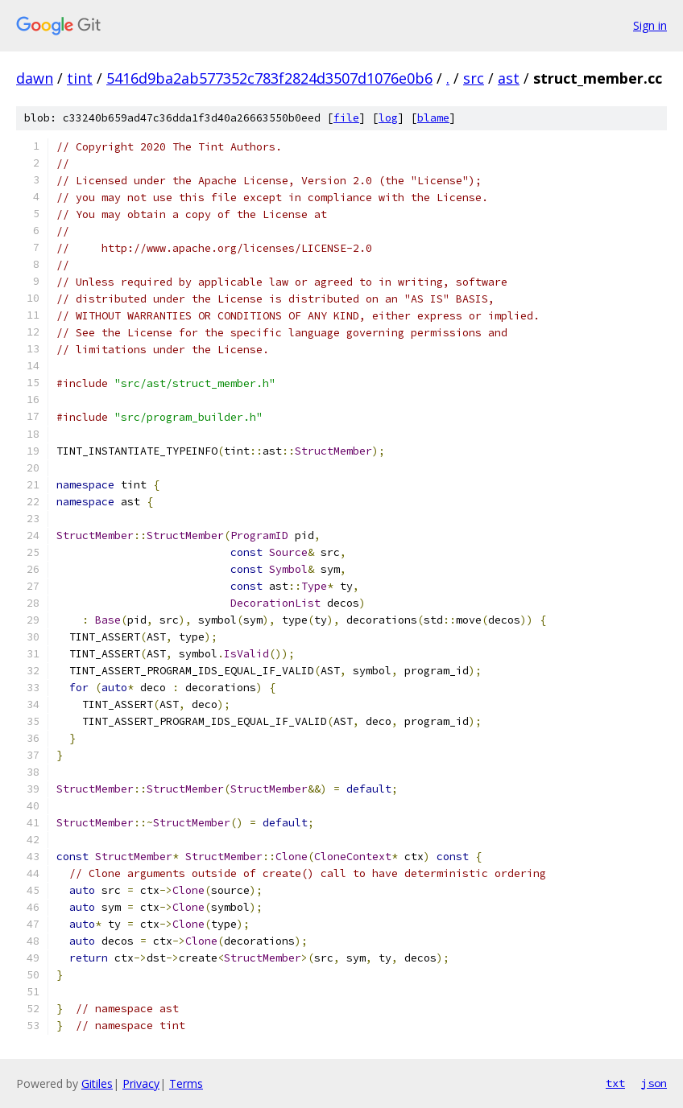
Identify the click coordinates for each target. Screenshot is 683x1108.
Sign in (650, 25)
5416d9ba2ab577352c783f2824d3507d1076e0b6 (269, 78)
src (473, 78)
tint (80, 78)
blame (433, 118)
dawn (34, 78)
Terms (186, 1083)
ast (508, 78)
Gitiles (97, 1083)
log (388, 118)
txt (615, 1083)
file (346, 118)
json (654, 1083)
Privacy (140, 1083)
